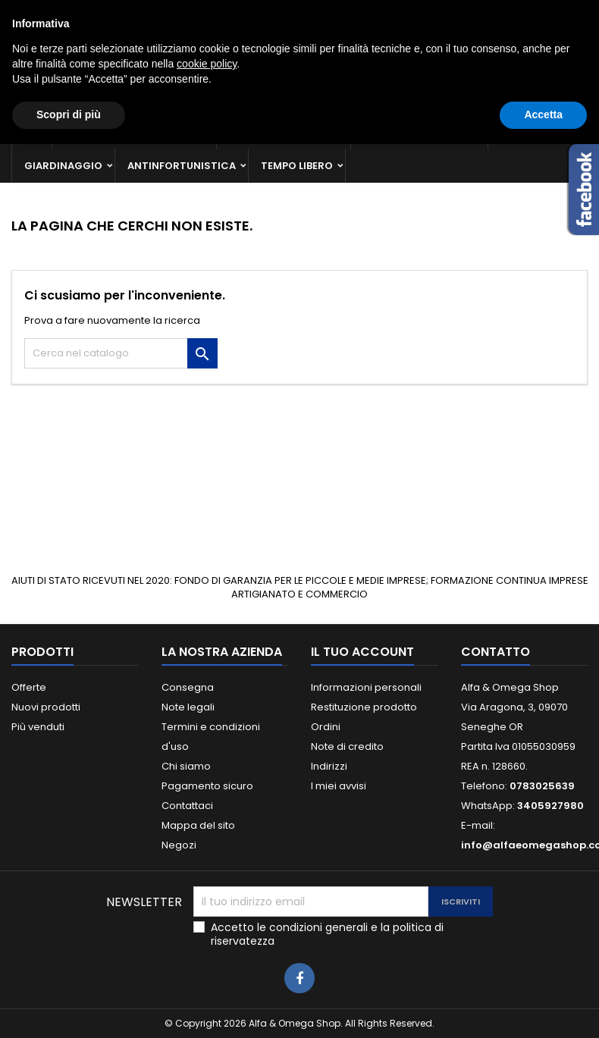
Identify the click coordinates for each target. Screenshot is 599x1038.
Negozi (179, 845)
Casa (514, 132)
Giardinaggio (63, 165)
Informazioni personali (366, 687)
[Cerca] (299, 71)
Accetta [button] (543, 1008)
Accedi (473, 12)
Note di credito (347, 746)
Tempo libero (297, 165)
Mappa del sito (198, 825)
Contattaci (187, 805)
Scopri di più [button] (68, 1008)
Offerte (28, 687)
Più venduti (37, 727)
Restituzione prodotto (364, 707)
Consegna (188, 687)
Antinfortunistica (181, 165)
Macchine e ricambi (283, 132)
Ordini (325, 727)
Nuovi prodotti (45, 707)
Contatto (32, 12)
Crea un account (544, 12)
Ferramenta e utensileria (134, 132)
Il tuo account (362, 651)
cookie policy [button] (207, 958)
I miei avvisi (338, 786)
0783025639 (153, 12)
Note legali (188, 707)
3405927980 (282, 12)
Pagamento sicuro (207, 786)
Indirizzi (329, 766)
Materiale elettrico (419, 132)
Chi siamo (186, 766)
